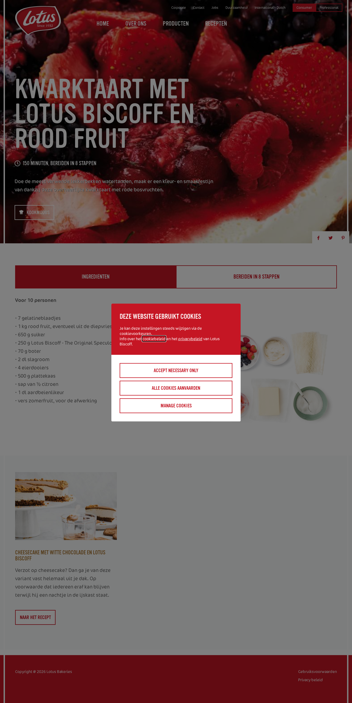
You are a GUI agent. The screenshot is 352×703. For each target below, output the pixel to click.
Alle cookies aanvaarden (176, 388)
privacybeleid (190, 338)
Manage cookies (176, 405)
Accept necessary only (176, 370)
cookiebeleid (154, 338)
